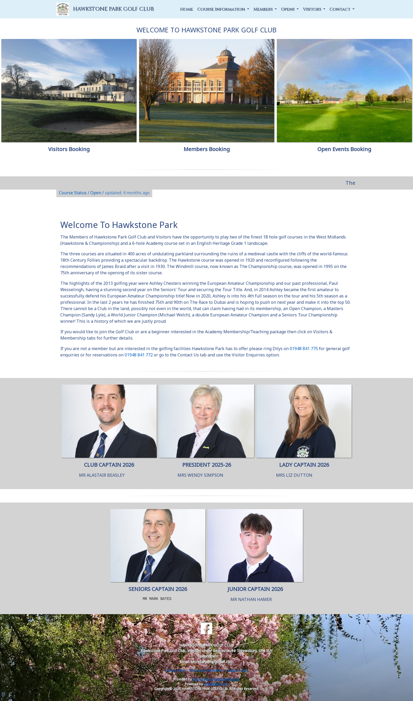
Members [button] (263, 9)
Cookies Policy (237, 670)
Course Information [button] (221, 9)
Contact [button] (340, 9)
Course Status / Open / (104, 193)
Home (186, 9)
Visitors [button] (312, 9)
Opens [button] (288, 9)
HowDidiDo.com (216, 684)
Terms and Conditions (206, 670)
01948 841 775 (304, 348)
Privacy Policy (175, 670)
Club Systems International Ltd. (216, 679)
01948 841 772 (139, 355)
